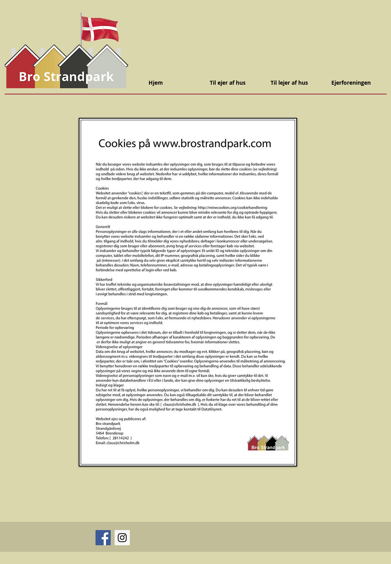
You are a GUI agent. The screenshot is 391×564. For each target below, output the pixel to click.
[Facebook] (103, 537)
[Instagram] (122, 537)
